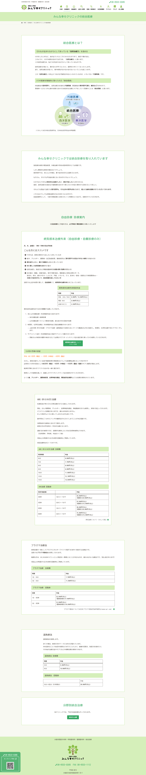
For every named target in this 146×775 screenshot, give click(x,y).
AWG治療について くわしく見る (96, 520)
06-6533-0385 (118, 2)
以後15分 (61, 304)
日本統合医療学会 (50, 130)
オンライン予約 (10, 759)
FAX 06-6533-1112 (82, 766)
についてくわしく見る (73, 344)
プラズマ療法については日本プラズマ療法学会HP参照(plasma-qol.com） (88, 610)
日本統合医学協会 (63, 130)
